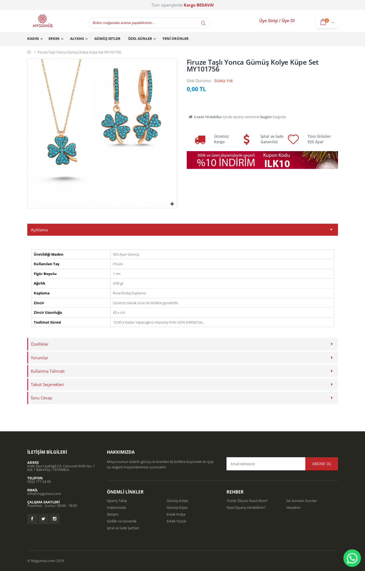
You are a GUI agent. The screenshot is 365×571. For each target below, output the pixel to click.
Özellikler (40, 344)
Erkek (54, 38)
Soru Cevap (41, 397)
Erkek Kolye (176, 514)
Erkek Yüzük (176, 521)
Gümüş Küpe (177, 507)
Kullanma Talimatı (48, 371)
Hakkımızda (116, 507)
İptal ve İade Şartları (123, 527)
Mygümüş (29, 52)
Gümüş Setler (107, 38)
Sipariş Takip (117, 500)
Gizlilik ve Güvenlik (122, 521)
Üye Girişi (268, 20)
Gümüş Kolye (177, 500)
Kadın (33, 38)
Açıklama (39, 229)
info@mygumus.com (44, 493)
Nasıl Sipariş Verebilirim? (246, 507)
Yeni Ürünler (175, 38)
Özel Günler (140, 38)
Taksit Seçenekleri (47, 384)
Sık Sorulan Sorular (301, 500)
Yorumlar (39, 357)
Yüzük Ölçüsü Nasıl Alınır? (247, 500)
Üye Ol (288, 20)
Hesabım (293, 507)
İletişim (113, 514)
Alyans (77, 38)
